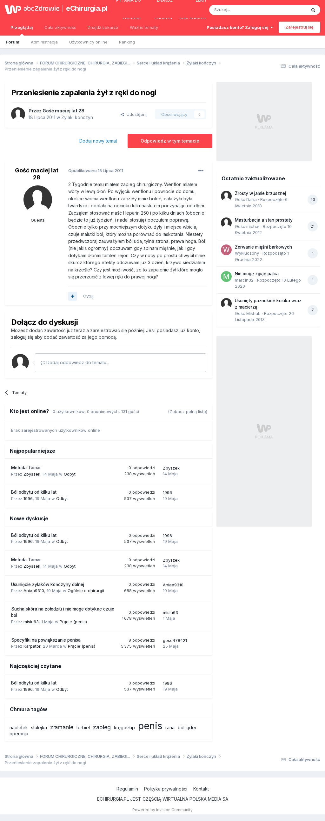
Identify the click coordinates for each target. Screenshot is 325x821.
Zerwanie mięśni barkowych (263, 247)
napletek (19, 727)
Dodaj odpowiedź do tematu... (75, 362)
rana (170, 727)
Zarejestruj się (299, 27)
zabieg (102, 727)
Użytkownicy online (88, 41)
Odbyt (70, 474)
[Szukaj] (242, 10)
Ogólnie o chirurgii (86, 590)
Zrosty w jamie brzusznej (260, 193)
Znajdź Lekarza (103, 27)
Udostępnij (134, 114)
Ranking (127, 41)
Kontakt (201, 788)
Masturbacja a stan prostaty (264, 220)
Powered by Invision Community (162, 809)
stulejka (39, 727)
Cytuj (88, 295)
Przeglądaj (21, 30)
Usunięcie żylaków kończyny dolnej (47, 584)
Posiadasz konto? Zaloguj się (240, 27)
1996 (28, 498)
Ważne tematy (144, 27)
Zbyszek (31, 474)
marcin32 (244, 280)
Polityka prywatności (165, 788)
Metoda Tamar (26, 467)
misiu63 (31, 621)
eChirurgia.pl (84, 8)
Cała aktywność (60, 27)
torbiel (83, 727)
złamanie (61, 727)
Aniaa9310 (33, 590)
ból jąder (187, 727)
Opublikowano (95, 170)
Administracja (44, 41)
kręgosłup (124, 727)
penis (150, 725)
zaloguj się (22, 337)
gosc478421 (175, 640)
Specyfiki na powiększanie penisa (46, 640)
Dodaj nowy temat (98, 141)
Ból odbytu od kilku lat (33, 492)
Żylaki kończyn (77, 117)
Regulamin (127, 788)
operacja (19, 733)
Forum (12, 41)
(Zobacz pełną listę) (187, 411)
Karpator (31, 646)
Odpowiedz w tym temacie (170, 141)
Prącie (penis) (73, 621)
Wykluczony (247, 253)
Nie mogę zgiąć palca (257, 273)
